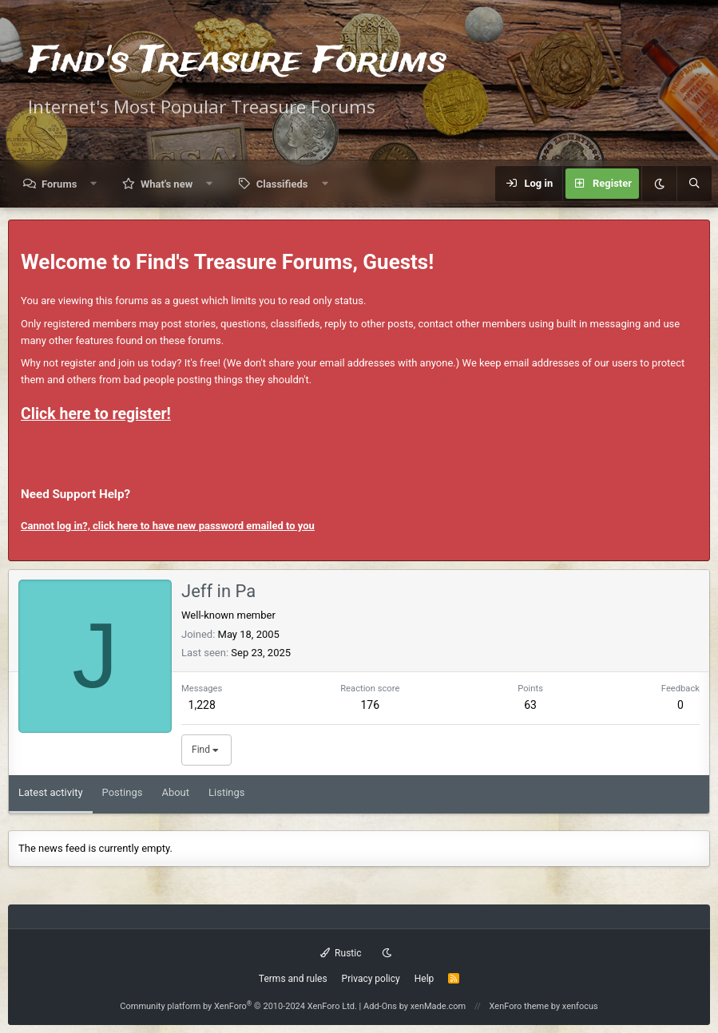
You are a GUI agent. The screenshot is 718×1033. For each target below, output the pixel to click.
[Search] (694, 183)
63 (530, 705)
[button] (93, 184)
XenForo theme (519, 1006)
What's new (166, 184)
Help (424, 978)
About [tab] (175, 792)
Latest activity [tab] (50, 792)
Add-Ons (380, 1006)
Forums (59, 184)
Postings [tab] (122, 792)
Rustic (341, 953)
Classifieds (282, 184)
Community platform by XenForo (238, 1006)
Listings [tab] (226, 792)
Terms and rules (293, 978)
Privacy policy (371, 978)
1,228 (202, 705)
